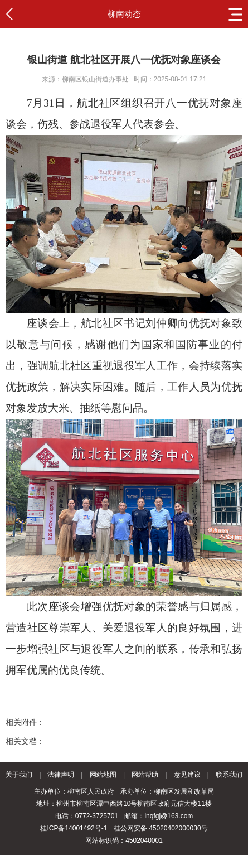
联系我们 (229, 775)
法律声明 (60, 775)
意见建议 (187, 775)
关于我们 (19, 775)
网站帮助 (145, 775)
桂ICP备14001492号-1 (73, 828)
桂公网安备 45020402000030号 (161, 828)
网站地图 (103, 775)
